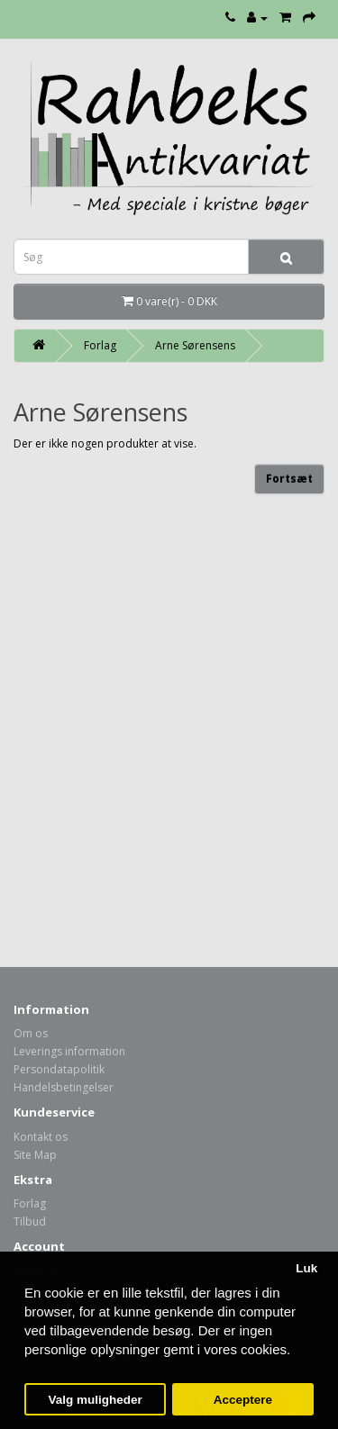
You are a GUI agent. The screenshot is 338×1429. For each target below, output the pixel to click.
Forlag (100, 345)
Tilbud (30, 1221)
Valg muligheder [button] (95, 1399)
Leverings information (69, 1051)
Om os (31, 1033)
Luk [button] (306, 1268)
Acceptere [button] (243, 1399)
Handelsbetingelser (64, 1087)
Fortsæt (289, 478)
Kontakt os (41, 1136)
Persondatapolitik (59, 1069)
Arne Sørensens (195, 345)
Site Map (35, 1154)
